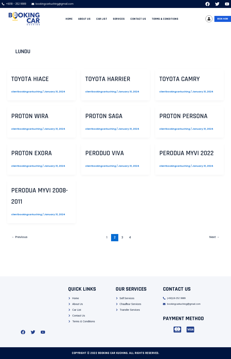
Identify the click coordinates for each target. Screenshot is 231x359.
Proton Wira (35, 115)
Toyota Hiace (36, 78)
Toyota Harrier (114, 78)
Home (69, 19)
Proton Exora (37, 164)
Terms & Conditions (165, 19)
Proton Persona (175, 121)
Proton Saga (109, 115)
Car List (101, 19)
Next (213, 260)
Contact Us (138, 19)
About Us (84, 19)
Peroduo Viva (110, 164)
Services (119, 19)
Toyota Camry (186, 78)
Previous (20, 260)
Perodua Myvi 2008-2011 (37, 218)
